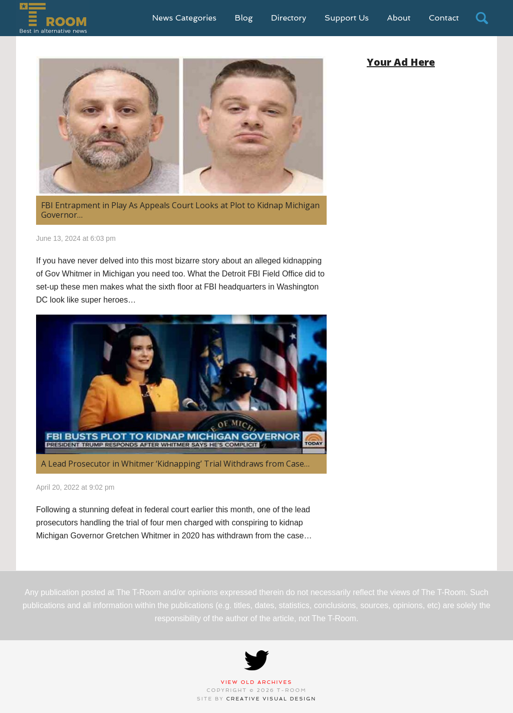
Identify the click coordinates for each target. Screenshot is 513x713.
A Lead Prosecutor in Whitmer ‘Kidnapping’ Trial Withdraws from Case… (175, 463)
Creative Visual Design (271, 698)
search (482, 18)
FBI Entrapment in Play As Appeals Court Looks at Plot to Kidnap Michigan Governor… (180, 210)
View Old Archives (257, 682)
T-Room (53, 18)
